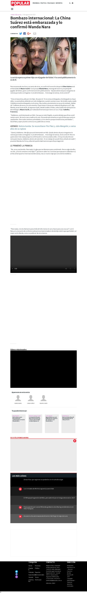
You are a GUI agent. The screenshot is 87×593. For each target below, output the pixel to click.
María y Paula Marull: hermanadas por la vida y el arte (68, 418)
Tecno (37, 577)
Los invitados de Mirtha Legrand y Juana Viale (39, 489)
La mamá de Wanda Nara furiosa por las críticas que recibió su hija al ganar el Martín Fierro (34, 420)
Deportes (59, 3)
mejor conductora (35, 416)
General (31, 577)
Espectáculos (32, 575)
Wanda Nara (18, 403)
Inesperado (16, 416)
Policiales (51, 3)
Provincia (36, 3)
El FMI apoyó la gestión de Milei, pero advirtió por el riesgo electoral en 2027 (49, 498)
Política (43, 3)
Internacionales (39, 575)
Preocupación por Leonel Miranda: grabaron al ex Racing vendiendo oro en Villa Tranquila (49, 508)
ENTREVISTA (65, 416)
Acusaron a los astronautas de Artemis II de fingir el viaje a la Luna (46, 516)
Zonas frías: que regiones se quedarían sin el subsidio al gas (43, 479)
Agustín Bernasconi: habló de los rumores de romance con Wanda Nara (51, 419)
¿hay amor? (49, 416)
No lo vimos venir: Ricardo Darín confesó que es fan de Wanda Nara (19, 419)
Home (30, 566)
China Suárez (31, 403)
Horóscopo (38, 580)
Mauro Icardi (43, 403)
